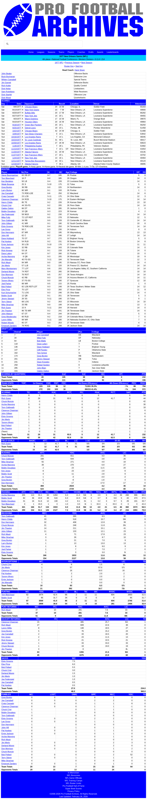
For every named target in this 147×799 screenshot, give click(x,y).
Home (31, 52)
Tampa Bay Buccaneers (35, 161)
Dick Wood (6, 98)
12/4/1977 (16, 158)
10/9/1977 (16, 134)
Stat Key (79, 66)
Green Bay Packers (33, 125)
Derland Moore (7, 272)
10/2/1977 (16, 131)
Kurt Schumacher (8, 293)
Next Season (86, 63)
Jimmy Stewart (7, 299)
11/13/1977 (16, 149)
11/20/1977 (16, 152)
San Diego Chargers (33, 134)
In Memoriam (73, 773)
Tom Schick (42, 353)
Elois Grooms (7, 226)
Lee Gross (5, 229)
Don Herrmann (7, 232)
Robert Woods (7, 323)
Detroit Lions (30, 128)
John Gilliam (6, 223)
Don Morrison (7, 275)
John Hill (5, 235)
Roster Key (69, 66)
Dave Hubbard (7, 238)
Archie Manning (8, 257)
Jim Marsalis (6, 260)
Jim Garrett (6, 83)
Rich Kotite (6, 86)
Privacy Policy (74, 791)
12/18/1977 (16, 164)
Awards (100, 52)
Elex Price (5, 290)
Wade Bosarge (7, 184)
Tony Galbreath (8, 220)
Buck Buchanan (8, 77)
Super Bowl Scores (73, 789)
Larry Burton (6, 190)
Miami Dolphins (31, 119)
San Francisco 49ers (34, 149)
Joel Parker (6, 284)
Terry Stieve (6, 302)
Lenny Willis (6, 320)
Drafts (91, 52)
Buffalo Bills (30, 113)
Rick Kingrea (6, 250)
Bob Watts (41, 341)
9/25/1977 (16, 128)
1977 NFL (59, 63)
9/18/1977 (16, 125)
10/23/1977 (16, 140)
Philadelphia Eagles (33, 146)
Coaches (81, 52)
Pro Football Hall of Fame (73, 786)
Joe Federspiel (7, 214)
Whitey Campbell (8, 80)
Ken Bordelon (7, 181)
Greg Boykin (6, 187)
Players (71, 52)
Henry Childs (7, 202)
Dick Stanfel (6, 95)
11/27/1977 (16, 155)
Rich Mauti (6, 263)
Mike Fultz (5, 217)
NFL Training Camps (73, 781)
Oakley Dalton (7, 208)
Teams (61, 52)
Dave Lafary (6, 253)
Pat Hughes (6, 241)
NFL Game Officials (73, 778)
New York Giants (32, 110)
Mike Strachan (7, 305)
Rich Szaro (6, 308)
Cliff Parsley (42, 350)
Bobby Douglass (8, 211)
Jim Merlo (5, 266)
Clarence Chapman (9, 199)
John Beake (6, 74)
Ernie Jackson (7, 244)
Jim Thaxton (6, 311)
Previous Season (72, 63)
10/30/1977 (16, 143)
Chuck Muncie (7, 278)
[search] (43, 43)
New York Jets (31, 116)
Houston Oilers (31, 122)
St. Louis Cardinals (33, 140)
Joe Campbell (7, 193)
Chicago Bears (31, 107)
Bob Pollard (6, 287)
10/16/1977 (16, 137)
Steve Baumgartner (9, 175)
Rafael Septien (43, 365)
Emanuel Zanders (9, 326)
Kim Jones (5, 247)
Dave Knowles (43, 362)
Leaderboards (113, 52)
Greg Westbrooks (8, 317)
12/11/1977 (16, 161)
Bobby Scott (6, 296)
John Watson (7, 314)
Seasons (51, 52)
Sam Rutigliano (8, 92)
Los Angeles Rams (33, 137)
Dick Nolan (6, 89)
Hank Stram (80, 70)
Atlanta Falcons (31, 152)
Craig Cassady (7, 196)
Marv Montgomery (9, 269)
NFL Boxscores (73, 775)
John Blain (41, 368)
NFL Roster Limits (73, 783)
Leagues (40, 52)
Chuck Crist (6, 205)
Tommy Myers (7, 281)
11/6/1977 (16, 146)
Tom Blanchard (7, 178)
